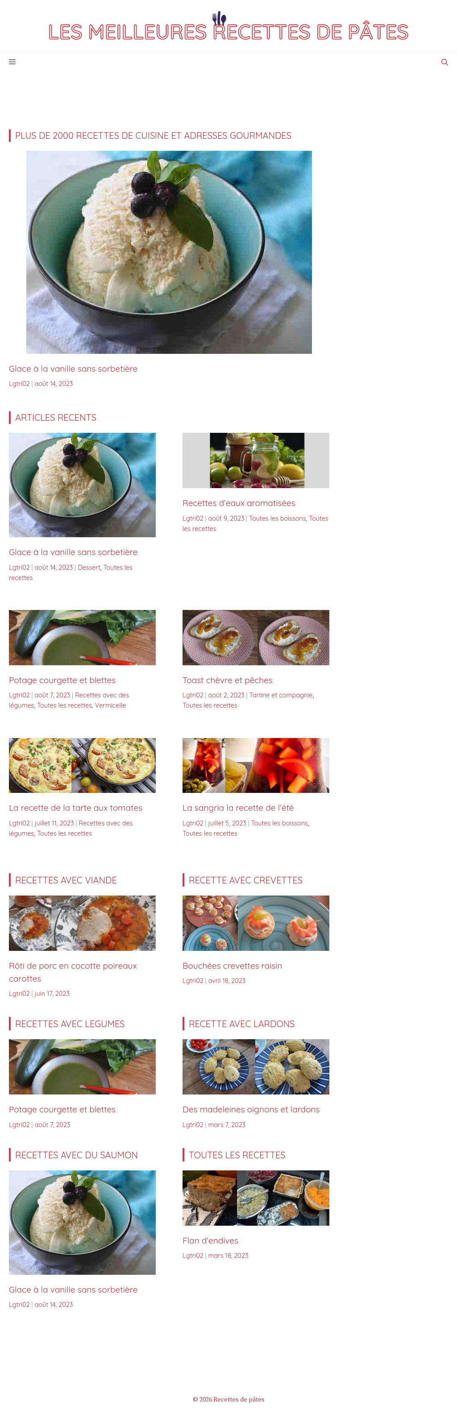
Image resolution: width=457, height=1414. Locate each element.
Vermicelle (110, 705)
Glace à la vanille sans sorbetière (73, 368)
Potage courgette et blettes (62, 680)
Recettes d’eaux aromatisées (239, 503)
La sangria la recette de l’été (238, 807)
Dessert (89, 568)
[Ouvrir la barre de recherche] (444, 62)
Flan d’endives (210, 1240)
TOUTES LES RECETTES (237, 1155)
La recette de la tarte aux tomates (77, 807)
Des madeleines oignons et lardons (251, 1109)
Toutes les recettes (64, 705)
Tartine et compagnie (280, 695)
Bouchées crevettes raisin (232, 965)
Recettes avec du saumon (76, 1155)
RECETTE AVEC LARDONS (242, 1023)
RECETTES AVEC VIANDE (66, 880)
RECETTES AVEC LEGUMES (70, 1023)
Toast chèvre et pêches (228, 680)
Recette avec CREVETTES (246, 880)
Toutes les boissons (277, 518)
